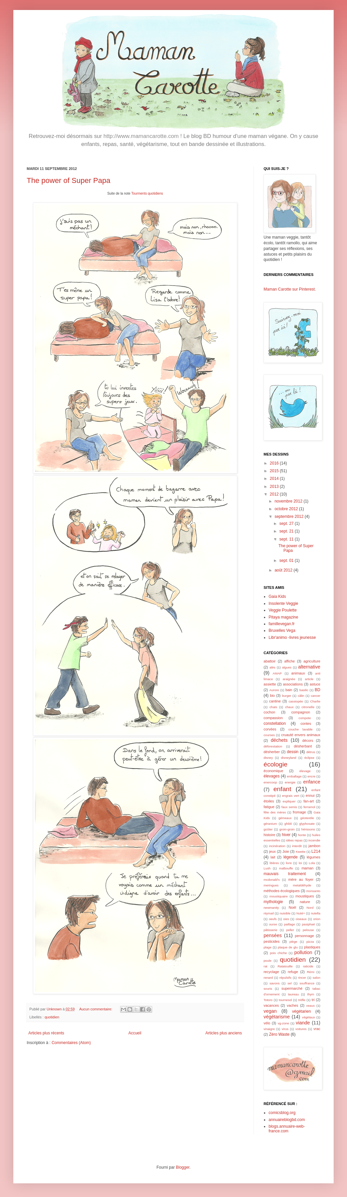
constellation (275, 723)
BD (317, 689)
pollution (303, 952)
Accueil (134, 1033)
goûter (268, 829)
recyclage (271, 972)
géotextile (307, 818)
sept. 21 (287, 531)
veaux (310, 1005)
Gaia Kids (277, 596)
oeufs (273, 919)
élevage (305, 771)
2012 (275, 494)
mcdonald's (272, 879)
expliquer (289, 801)
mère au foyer (300, 879)
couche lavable (300, 729)
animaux (298, 673)
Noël (292, 907)
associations (293, 684)
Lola (312, 863)
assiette (270, 684)
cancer (315, 695)
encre (311, 776)
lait (273, 857)
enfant (282, 788)
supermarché (291, 988)
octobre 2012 (287, 509)
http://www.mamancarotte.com (141, 136)
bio (272, 695)
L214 (315, 851)
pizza (310, 941)
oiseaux (301, 919)
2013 (275, 486)
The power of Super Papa (68, 180)
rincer (302, 977)
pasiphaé (308, 924)
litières (274, 863)
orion (316, 919)
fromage (299, 812)
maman (308, 868)
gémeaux (285, 818)
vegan (270, 1011)
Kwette (300, 851)
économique (273, 771)
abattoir (270, 661)
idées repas (294, 840)
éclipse (309, 757)
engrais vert (290, 795)
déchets (279, 740)
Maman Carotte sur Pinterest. (290, 289)
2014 (275, 478)
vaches (292, 1005)
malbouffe (286, 868)
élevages (272, 776)
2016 (275, 463)
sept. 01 (287, 560)
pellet (290, 930)
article (309, 679)
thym (310, 994)
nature (305, 902)
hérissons (308, 829)
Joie (285, 851)
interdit (297, 846)
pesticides (272, 941)
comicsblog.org (282, 1112)
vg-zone (283, 1023)
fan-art (308, 801)
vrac (317, 1029)
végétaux (308, 1017)
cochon (269, 712)
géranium (270, 823)
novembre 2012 (289, 501)
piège (293, 941)
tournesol (285, 1000)
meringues (271, 885)
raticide (308, 966)
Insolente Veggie (283, 603)
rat (265, 966)
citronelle (308, 707)
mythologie (273, 901)
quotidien (52, 1017)
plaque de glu (288, 947)
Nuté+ (300, 913)
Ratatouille (285, 966)
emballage (294, 776)
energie (290, 782)
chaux (289, 707)
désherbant (303, 746)
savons (275, 983)
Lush (267, 868)
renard (268, 977)
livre (289, 863)
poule (267, 960)
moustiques (305, 896)
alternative (309, 666)
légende (291, 857)
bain (288, 690)
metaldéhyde (302, 885)
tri (313, 1000)
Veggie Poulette (283, 610)
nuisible (285, 913)
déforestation (273, 746)
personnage (304, 936)
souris (268, 988)
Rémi (310, 972)
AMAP (277, 673)
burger (286, 695)
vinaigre (269, 1029)
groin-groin (287, 829)
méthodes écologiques (282, 891)
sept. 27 (287, 523)
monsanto (313, 891)
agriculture (312, 661)
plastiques (312, 947)
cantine (275, 701)
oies (286, 919)
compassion (273, 718)
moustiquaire (278, 896)
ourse (273, 924)
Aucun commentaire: (96, 1009)
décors (307, 740)
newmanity (271, 907)
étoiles (269, 801)
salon (316, 977)
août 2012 (284, 570)
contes (306, 723)
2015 (275, 471)
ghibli (288, 823)
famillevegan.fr (282, 623)
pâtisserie (270, 930)
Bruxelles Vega (282, 630)
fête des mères (275, 812)
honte (302, 835)
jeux (272, 851)
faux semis (289, 807)
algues (286, 667)
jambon (314, 846)
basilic (303, 690)
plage (267, 947)
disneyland (288, 757)
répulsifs (286, 977)
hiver (286, 834)
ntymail (269, 913)
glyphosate (307, 823)
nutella (315, 913)
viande (303, 1022)
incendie (314, 840)
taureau (293, 994)
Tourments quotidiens (147, 193)
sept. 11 (287, 539)
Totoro (268, 1000)
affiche (289, 661)
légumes (313, 857)
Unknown (55, 1009)
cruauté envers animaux (300, 735)
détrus (310, 752)
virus (285, 1029)
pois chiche (278, 953)
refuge (293, 972)
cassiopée (296, 701)
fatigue (269, 807)
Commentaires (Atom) (71, 1042)
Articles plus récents (46, 1033)
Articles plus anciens (224, 1033)
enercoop (270, 782)
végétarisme (277, 1016)
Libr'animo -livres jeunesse (292, 637)
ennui (310, 795)
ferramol (309, 807)
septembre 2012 (290, 516)
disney (268, 757)
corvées (270, 729)
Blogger (183, 1167)
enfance (311, 781)
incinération (277, 846)
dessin (293, 751)
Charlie (315, 701)
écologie (275, 764)
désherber (272, 752)
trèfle (301, 1000)
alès (273, 667)
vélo (267, 1023)
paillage (289, 924)
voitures (301, 1029)
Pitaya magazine (283, 617)
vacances (271, 1005)
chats (273, 707)
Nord (310, 907)
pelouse (308, 930)
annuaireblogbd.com (287, 1119)
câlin (301, 695)
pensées (273, 935)
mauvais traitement (285, 873)
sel (290, 983)
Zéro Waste (279, 1034)
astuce (315, 684)
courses (269, 735)
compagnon (300, 712)
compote (305, 718)
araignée (289, 679)
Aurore (274, 690)
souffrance (307, 983)
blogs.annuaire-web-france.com (287, 1128)
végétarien (301, 1011)
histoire (269, 835)
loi (300, 863)
